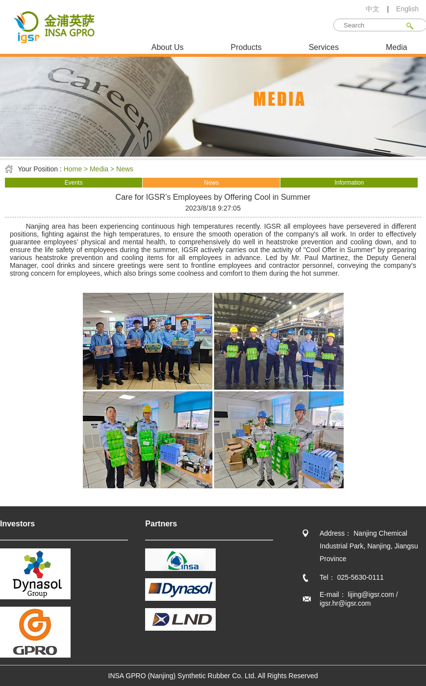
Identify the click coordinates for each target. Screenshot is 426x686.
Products (246, 47)
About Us (167, 47)
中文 (372, 9)
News (211, 182)
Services (324, 47)
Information (349, 182)
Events (74, 182)
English (407, 9)
